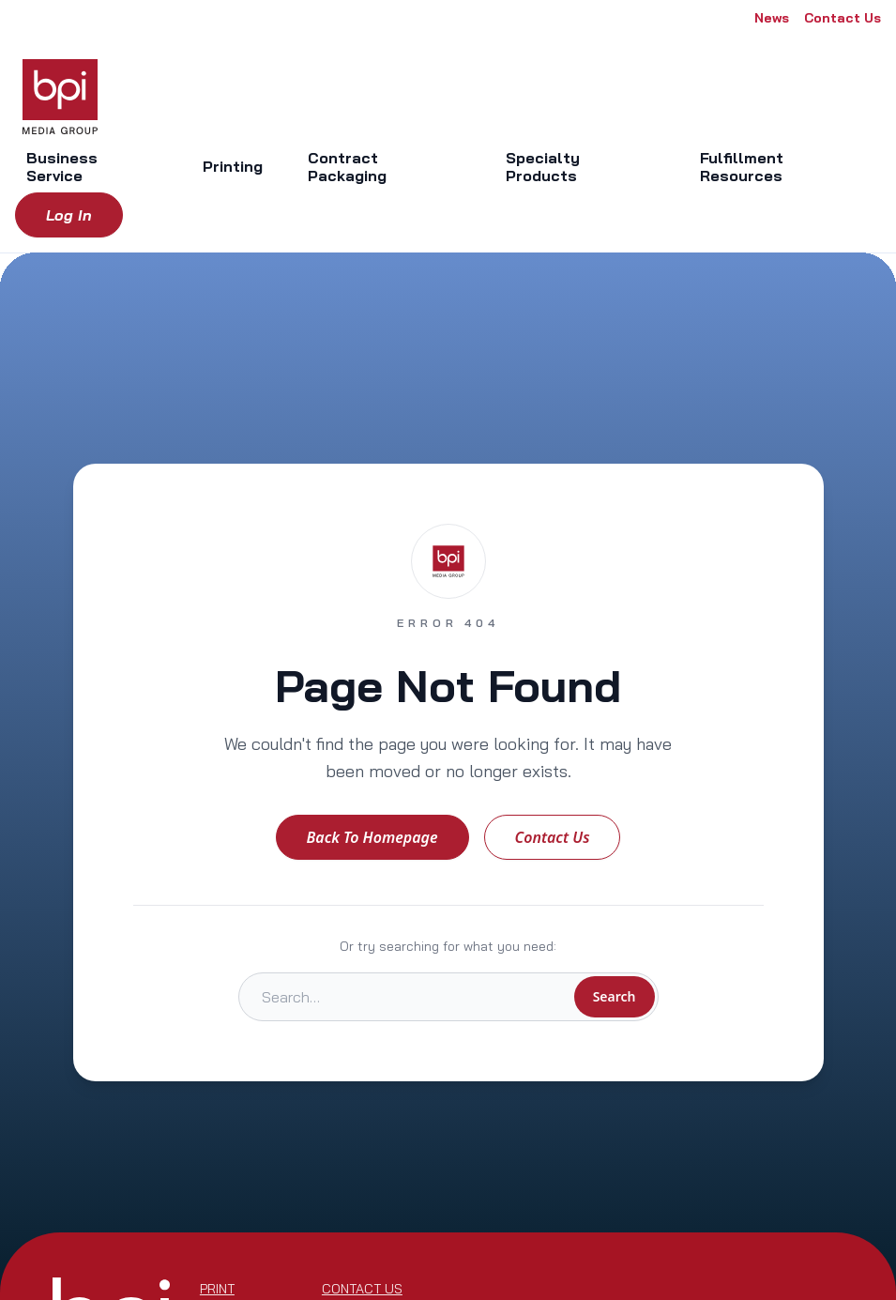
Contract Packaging (347, 166)
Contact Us (842, 17)
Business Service (62, 166)
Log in (69, 215)
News (771, 17)
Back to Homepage (372, 837)
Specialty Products (543, 166)
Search (614, 996)
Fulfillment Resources (741, 166)
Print (217, 1288)
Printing (233, 166)
